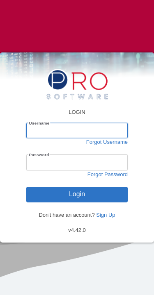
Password (39, 154)
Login (77, 194)
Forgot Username (107, 142)
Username (39, 123)
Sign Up (105, 215)
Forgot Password (107, 174)
